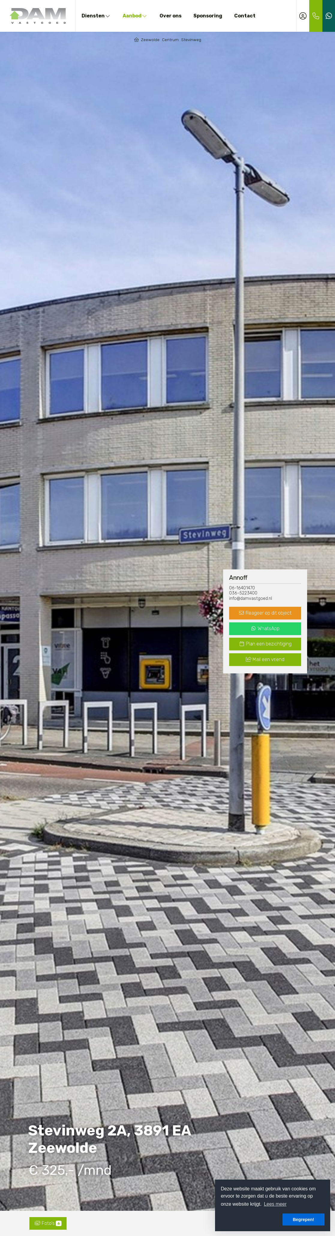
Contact (245, 16)
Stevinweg (191, 39)
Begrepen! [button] (303, 1219)
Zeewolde (150, 39)
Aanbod (135, 16)
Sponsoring (207, 16)
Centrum (170, 39)
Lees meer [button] (275, 1204)
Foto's (47, 1223)
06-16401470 (242, 588)
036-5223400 (243, 593)
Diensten (96, 16)
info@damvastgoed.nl (250, 598)
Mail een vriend (265, 660)
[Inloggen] (303, 16)
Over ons (170, 16)
